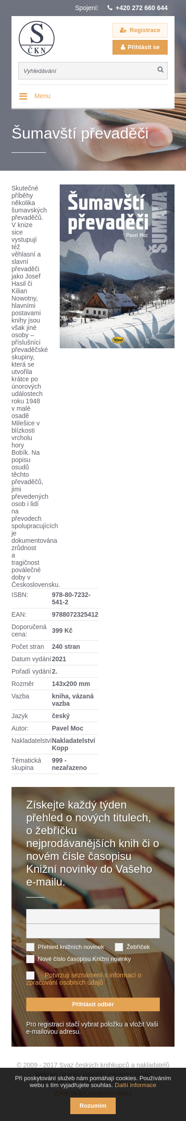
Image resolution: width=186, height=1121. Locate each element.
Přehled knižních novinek (71, 946)
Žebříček (138, 946)
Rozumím (93, 1105)
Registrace (145, 30)
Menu (42, 96)
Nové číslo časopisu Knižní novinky (84, 958)
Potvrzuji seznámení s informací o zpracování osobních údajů (83, 978)
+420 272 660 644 (142, 7)
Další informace (135, 1085)
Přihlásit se (143, 47)
